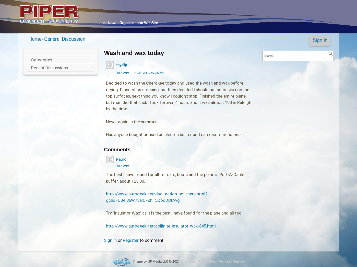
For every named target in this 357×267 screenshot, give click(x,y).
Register (131, 240)
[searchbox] (298, 56)
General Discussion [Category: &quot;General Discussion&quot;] (150, 72)
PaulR (121, 159)
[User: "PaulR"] (110, 159)
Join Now (107, 23)
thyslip (121, 65)
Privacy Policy (208, 261)
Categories (41, 59)
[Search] (331, 54)
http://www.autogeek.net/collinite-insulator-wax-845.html (161, 226)
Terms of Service (231, 261)
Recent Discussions (49, 67)
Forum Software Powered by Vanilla (121, 262)
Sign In (320, 40)
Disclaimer (189, 261)
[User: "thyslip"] (110, 65)
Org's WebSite (139, 23)
